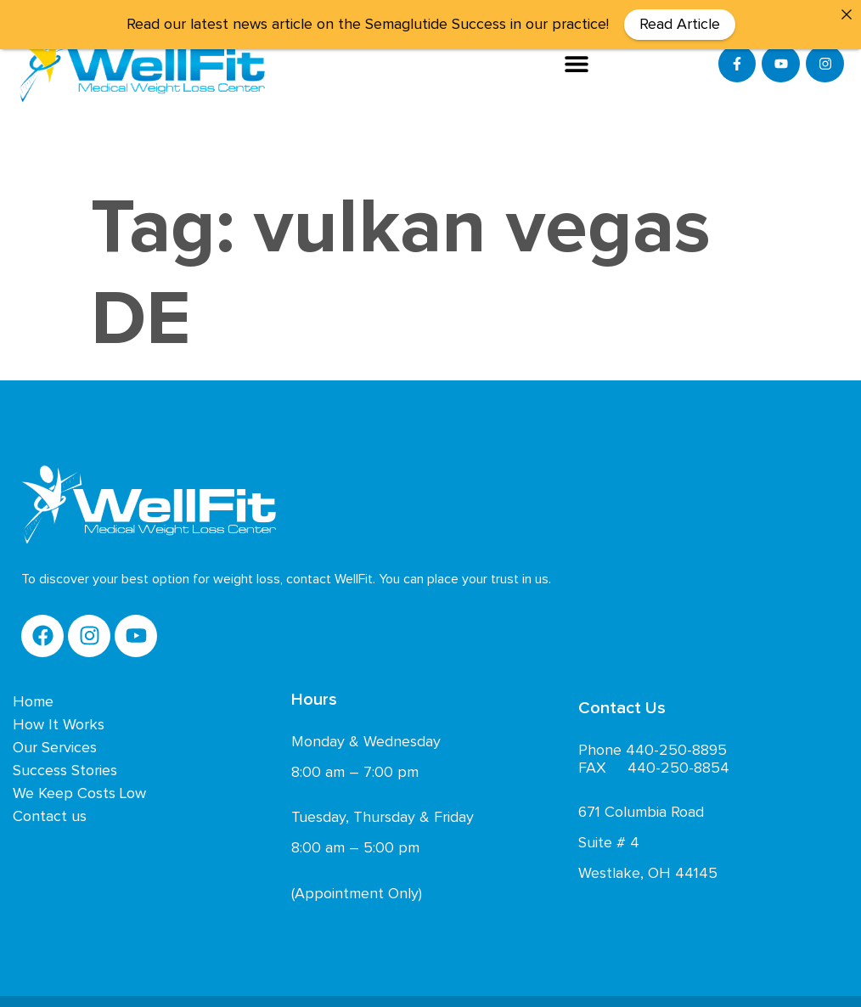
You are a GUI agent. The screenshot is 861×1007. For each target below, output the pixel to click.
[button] (577, 63)
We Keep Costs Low (79, 789)
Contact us (50, 812)
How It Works (58, 721)
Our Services (55, 743)
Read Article (679, 24)
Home (33, 698)
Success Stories (65, 766)
